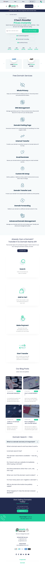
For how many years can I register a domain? (21, 480)
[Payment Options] (22, 549)
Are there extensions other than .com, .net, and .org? (21, 470)
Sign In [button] (32, 1)
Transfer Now (22, 250)
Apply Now (22, 511)
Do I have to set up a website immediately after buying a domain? (20, 463)
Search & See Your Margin (30, 30)
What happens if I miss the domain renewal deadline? (21, 492)
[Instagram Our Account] (25, 555)
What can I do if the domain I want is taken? (21, 475)
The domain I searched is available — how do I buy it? (22, 457)
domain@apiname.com (23, 545)
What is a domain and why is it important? (21, 442)
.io (30, 48)
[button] (41, 63)
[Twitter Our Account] (21, 555)
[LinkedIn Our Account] (23, 555)
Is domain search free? (14, 451)
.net (16, 48)
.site (23, 48)
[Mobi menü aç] (6, 6)
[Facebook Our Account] (18, 555)
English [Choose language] (6, 1)
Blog (23, 1)
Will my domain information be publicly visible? (19, 485)
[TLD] (35, 6)
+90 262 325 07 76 (25, 519)
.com (9, 48)
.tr (36, 48)
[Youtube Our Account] (28, 555)
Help (15, 1)
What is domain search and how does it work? (22, 446)
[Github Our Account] (16, 555)
